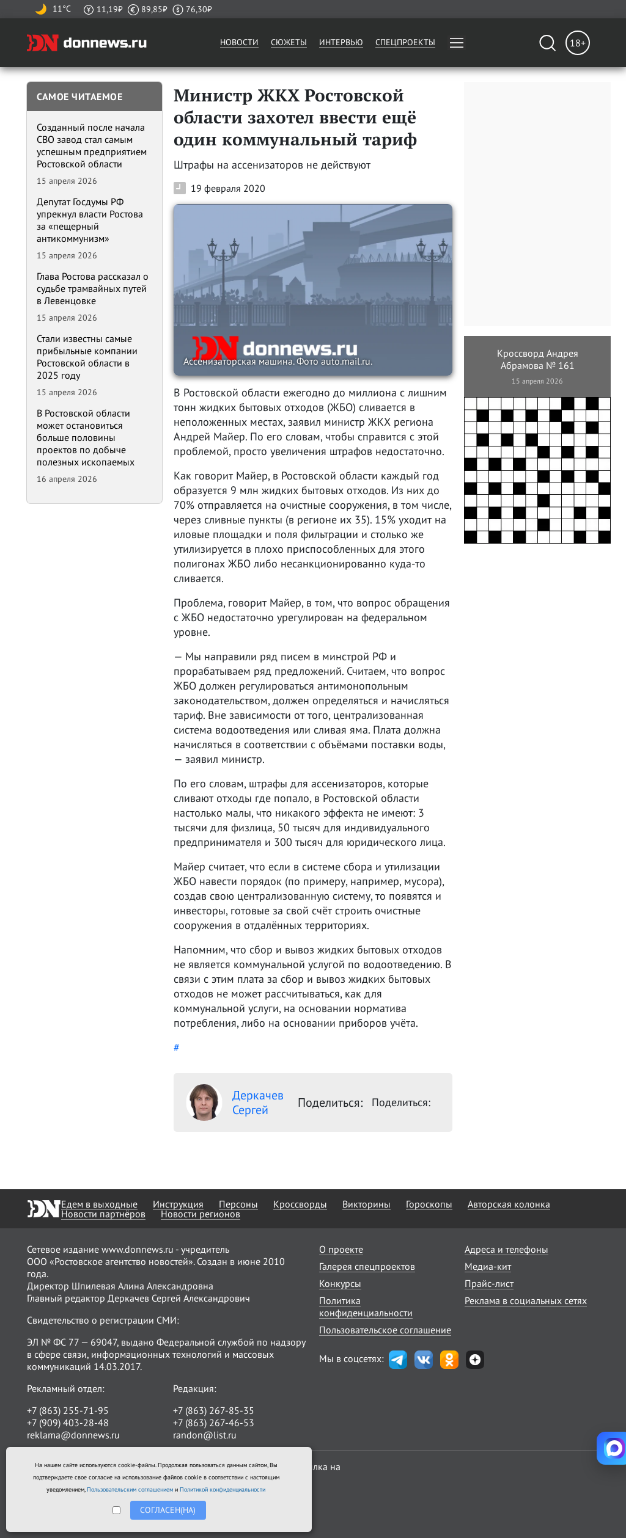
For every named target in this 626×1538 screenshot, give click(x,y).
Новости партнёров (103, 1214)
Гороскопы (429, 1204)
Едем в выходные (99, 1204)
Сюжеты (289, 42)
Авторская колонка (509, 1204)
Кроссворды (300, 1204)
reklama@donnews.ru (73, 1435)
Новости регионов (200, 1214)
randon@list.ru (205, 1435)
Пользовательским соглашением (130, 1489)
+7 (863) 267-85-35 (213, 1410)
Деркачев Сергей (235, 1102)
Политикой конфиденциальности (222, 1489)
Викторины (366, 1204)
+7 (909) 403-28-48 (68, 1422)
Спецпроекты (405, 42)
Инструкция (178, 1204)
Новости (239, 42)
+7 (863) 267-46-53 (213, 1422)
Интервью (341, 42)
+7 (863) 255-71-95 (68, 1410)
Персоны (238, 1204)
